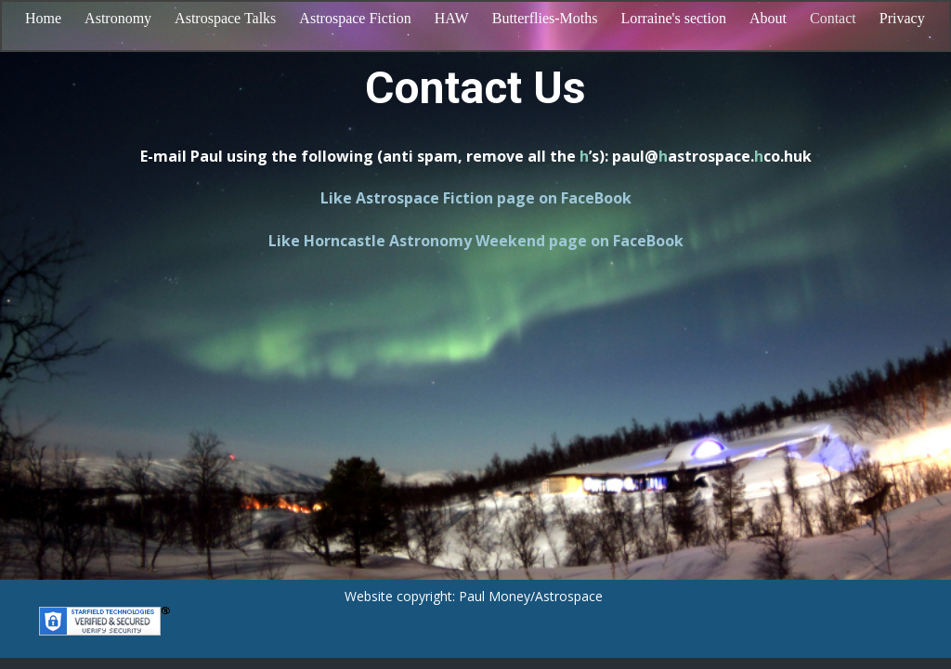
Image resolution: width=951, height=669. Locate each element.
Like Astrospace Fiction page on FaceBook (476, 198)
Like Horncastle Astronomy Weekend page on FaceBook (476, 240)
